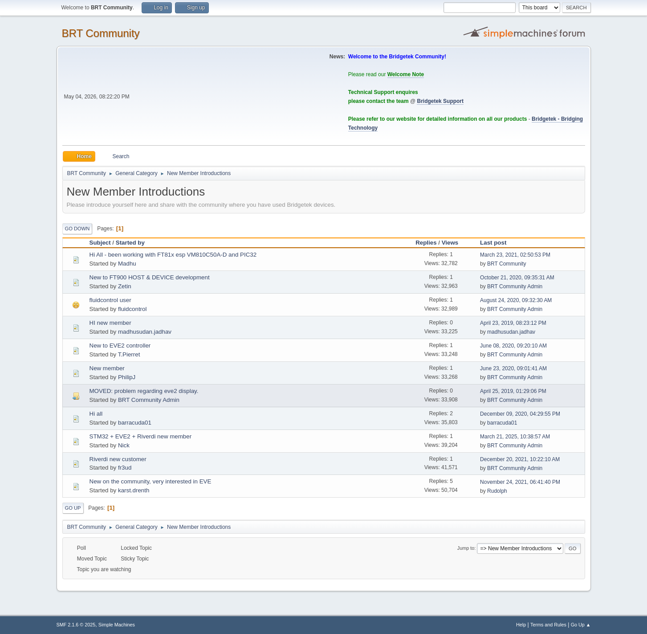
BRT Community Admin (514, 286)
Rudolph (497, 491)
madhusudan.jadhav (144, 331)
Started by (130, 242)
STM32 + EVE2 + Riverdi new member (141, 436)
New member (107, 368)
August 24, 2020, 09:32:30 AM (516, 300)
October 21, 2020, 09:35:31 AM (517, 277)
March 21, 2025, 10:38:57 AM (515, 437)
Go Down (77, 228)
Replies (425, 242)
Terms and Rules (548, 624)
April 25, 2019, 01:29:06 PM (513, 391)
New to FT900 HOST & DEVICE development (150, 277)
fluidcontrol (132, 309)
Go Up (73, 508)
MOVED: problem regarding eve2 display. (144, 391)
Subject (100, 242)
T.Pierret (129, 354)
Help (521, 624)
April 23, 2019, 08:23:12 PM (513, 323)
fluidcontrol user (110, 300)
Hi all (96, 413)
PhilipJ (126, 377)
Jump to (465, 548)
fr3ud (124, 467)
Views (454, 242)
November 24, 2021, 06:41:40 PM (520, 482)
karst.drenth (133, 490)
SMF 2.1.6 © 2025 (76, 624)
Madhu (127, 263)
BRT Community (101, 33)
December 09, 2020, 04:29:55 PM (520, 414)
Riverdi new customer (118, 459)
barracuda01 (134, 422)
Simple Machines (116, 624)
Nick (124, 445)
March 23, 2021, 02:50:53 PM (515, 255)
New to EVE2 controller (120, 345)
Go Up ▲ (581, 624)
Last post (493, 242)
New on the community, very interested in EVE (151, 481)
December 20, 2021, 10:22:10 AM (520, 459)
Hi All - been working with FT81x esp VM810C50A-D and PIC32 (173, 254)
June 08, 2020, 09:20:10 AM (513, 346)
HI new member (110, 322)
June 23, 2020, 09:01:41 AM (513, 368)
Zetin (124, 286)
